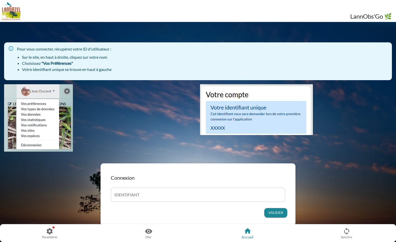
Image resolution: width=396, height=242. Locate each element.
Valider (275, 212)
